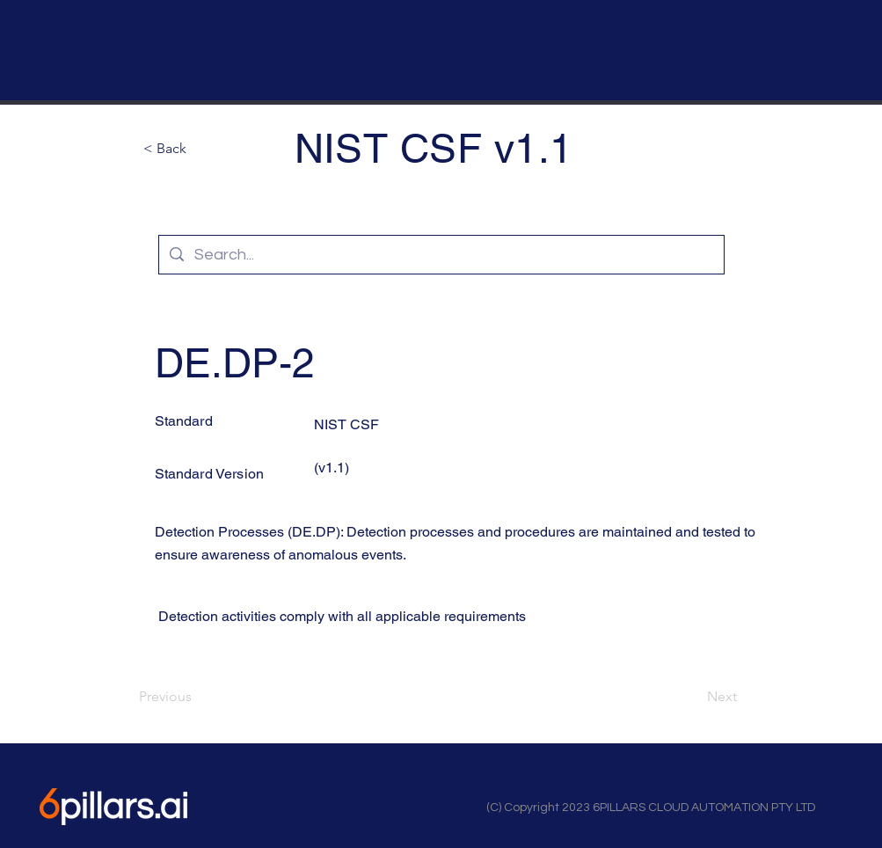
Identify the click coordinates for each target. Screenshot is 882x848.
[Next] (693, 696)
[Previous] (197, 696)
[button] (201, 148)
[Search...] (440, 255)
